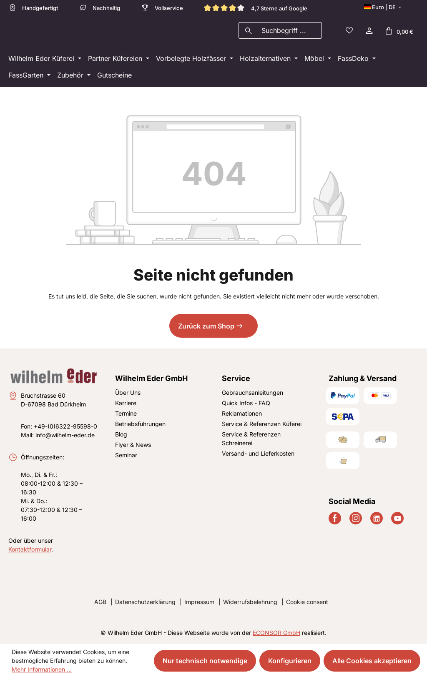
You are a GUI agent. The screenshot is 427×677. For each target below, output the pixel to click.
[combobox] (290, 31)
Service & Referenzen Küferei (261, 423)
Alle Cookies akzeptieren (372, 661)
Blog (121, 434)
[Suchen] (248, 31)
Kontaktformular (29, 549)
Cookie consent (307, 601)
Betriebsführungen (140, 423)
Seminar (126, 455)
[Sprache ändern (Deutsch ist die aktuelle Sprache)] (382, 7)
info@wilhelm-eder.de (65, 435)
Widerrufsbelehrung (250, 601)
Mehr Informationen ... (42, 669)
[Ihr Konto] (369, 31)
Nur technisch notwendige (205, 661)
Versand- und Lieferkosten (258, 453)
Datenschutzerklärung (145, 601)
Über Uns (128, 392)
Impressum (199, 601)
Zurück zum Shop (206, 328)
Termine (126, 413)
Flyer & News (133, 444)
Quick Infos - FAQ (246, 402)
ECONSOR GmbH (276, 632)
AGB (100, 601)
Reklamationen (242, 413)
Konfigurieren (289, 661)
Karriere (125, 402)
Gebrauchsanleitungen (252, 392)
